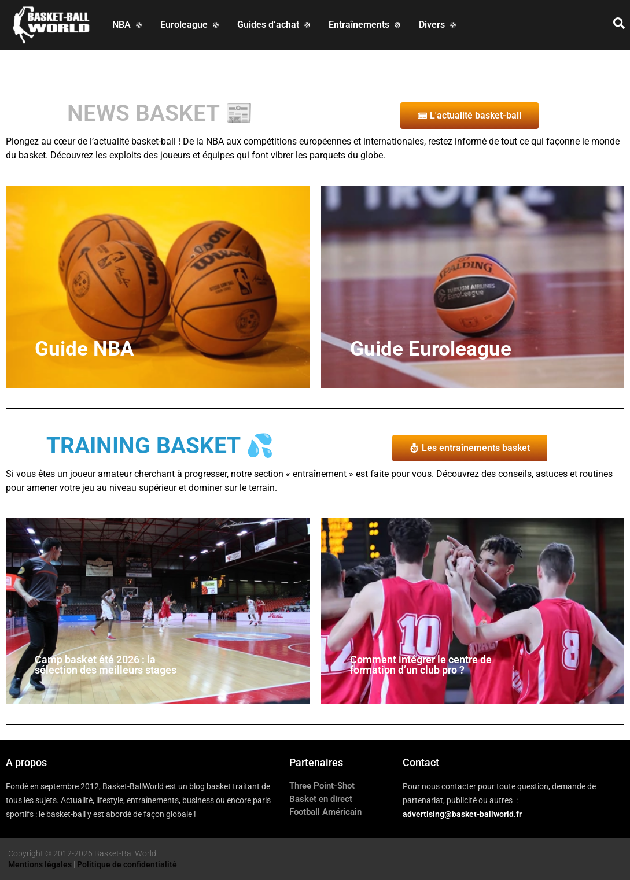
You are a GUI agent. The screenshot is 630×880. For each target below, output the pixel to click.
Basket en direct (320, 799)
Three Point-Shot (322, 786)
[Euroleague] (190, 25)
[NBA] (128, 25)
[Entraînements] (365, 25)
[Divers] (438, 25)
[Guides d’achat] (274, 25)
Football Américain (325, 812)
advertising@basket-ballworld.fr (462, 814)
